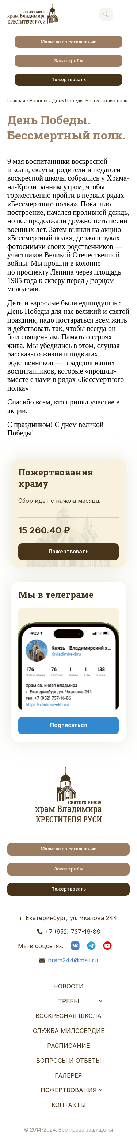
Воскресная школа (68, 1015)
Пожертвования (69, 1090)
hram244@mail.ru (73, 960)
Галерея (68, 1075)
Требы (68, 1001)
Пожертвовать (68, 79)
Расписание (68, 1045)
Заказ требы (68, 60)
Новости (68, 986)
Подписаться (68, 725)
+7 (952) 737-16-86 (72, 931)
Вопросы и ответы (68, 1060)
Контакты (69, 1105)
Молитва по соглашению (69, 41)
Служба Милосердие (68, 1030)
